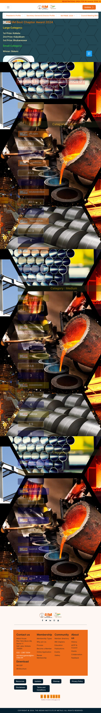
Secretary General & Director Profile (41, 16)
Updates (89, 7)
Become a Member (44, 649)
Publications (59, 649)
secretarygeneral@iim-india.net (25, 656)
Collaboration (76, 654)
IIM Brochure (21, 669)
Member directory (62, 638)
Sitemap (56, 681)
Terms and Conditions (41, 688)
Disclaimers (20, 687)
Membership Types (44, 638)
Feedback (75, 658)
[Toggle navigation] (8, 7)
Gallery (57, 655)
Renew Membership (42, 656)
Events (57, 652)
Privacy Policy (77, 681)
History (74, 642)
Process (40, 645)
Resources (20, 681)
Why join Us (41, 642)
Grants (74, 651)
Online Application (44, 652)
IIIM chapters (60, 642)
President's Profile (13, 16)
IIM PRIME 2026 (68, 16)
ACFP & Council (74, 646)
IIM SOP (19, 665)
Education (59, 645)
